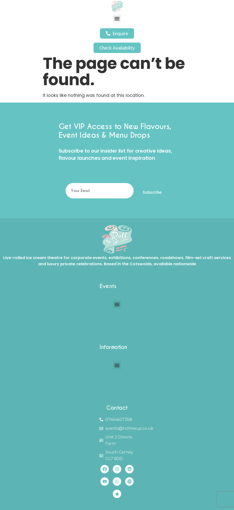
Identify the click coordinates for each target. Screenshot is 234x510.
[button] (117, 19)
